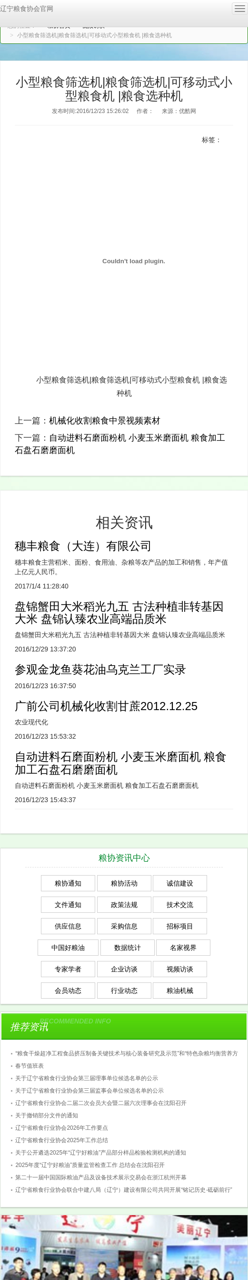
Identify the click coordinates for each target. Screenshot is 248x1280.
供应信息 (68, 926)
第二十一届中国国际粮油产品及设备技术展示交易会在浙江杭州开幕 (101, 1177)
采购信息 (124, 926)
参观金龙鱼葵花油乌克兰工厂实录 (100, 669)
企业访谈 (124, 969)
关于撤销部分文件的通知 (46, 1115)
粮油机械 (180, 990)
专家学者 (68, 969)
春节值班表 (29, 1066)
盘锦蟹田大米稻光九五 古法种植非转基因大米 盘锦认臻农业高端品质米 (119, 612)
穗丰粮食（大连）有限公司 (83, 545)
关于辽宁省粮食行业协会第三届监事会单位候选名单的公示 (89, 1090)
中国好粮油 (68, 947)
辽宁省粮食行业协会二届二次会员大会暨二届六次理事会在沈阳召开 (101, 1103)
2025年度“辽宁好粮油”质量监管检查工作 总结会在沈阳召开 (90, 1165)
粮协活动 (124, 883)
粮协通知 (68, 883)
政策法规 (124, 904)
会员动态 (68, 990)
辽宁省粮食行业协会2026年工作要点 (61, 1128)
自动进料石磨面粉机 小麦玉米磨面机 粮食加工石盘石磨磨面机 (121, 762)
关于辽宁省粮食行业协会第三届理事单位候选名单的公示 (86, 1078)
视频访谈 (180, 969)
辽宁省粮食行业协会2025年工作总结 (61, 1140)
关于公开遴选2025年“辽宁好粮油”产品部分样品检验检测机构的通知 (100, 1152)
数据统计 (127, 947)
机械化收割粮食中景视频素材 (104, 420)
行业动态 (124, 990)
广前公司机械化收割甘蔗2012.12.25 (106, 706)
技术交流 (180, 904)
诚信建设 (180, 883)
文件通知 (68, 904)
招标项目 (180, 926)
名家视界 (183, 947)
